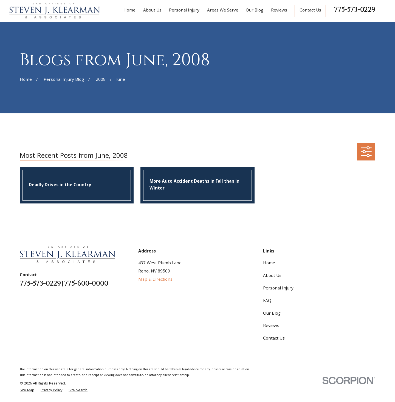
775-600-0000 (86, 283)
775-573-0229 (354, 9)
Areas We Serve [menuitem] (222, 10)
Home (269, 263)
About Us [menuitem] (152, 10)
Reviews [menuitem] (279, 10)
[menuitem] (27, 390)
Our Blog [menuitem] (254, 10)
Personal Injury (278, 288)
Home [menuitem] (129, 10)
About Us (272, 276)
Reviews (271, 326)
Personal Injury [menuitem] (184, 10)
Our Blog (272, 313)
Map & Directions (155, 279)
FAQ (267, 301)
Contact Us (310, 10)
